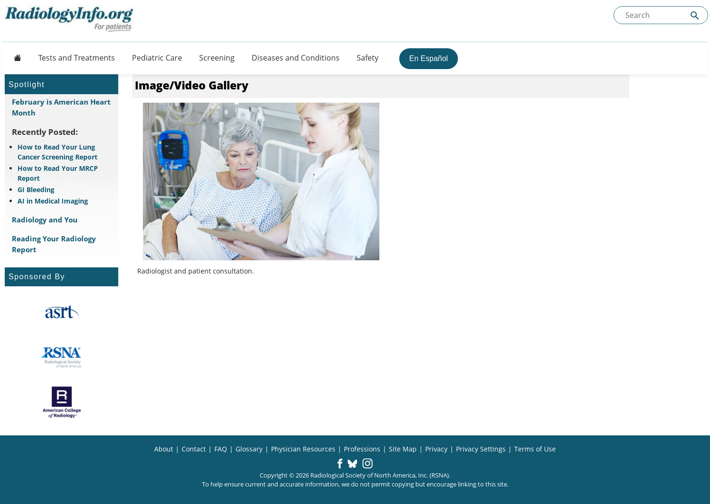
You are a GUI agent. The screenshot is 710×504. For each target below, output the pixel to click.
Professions (362, 448)
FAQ (220, 448)
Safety (367, 58)
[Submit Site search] (695, 15)
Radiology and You (45, 219)
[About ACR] (62, 402)
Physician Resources (303, 448)
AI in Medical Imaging (53, 200)
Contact (194, 448)
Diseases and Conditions (296, 58)
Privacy (436, 448)
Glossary (249, 448)
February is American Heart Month (61, 107)
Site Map (403, 448)
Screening (217, 58)
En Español (428, 58)
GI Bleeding (36, 189)
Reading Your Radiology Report (54, 244)
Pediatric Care (157, 58)
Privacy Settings (481, 448)
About (163, 448)
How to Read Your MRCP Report (58, 173)
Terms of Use (535, 448)
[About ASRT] (62, 312)
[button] (339, 464)
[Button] (14, 58)
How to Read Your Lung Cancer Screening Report (57, 151)
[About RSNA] (62, 357)
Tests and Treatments (76, 58)
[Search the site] (661, 15)
